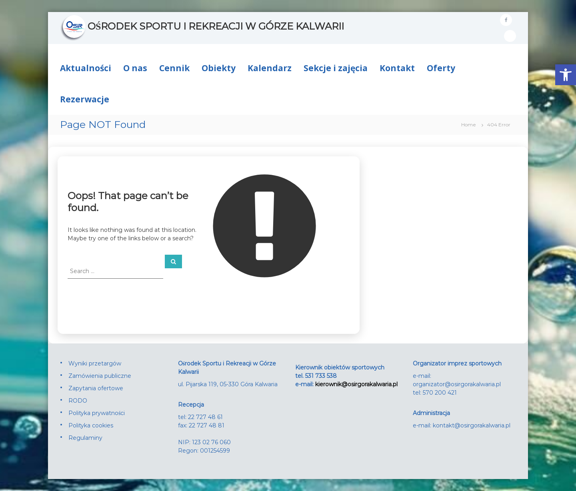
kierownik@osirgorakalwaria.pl (356, 384)
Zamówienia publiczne (99, 375)
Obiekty (219, 68)
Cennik (174, 68)
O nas (135, 68)
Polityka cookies (90, 425)
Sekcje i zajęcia (336, 68)
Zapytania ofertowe (95, 388)
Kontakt (397, 68)
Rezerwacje (84, 99)
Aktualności (85, 68)
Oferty (441, 68)
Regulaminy (85, 437)
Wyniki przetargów (94, 363)
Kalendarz (270, 68)
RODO (77, 400)
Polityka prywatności (96, 413)
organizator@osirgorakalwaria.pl (457, 384)
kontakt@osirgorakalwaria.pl (471, 425)
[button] (565, 74)
